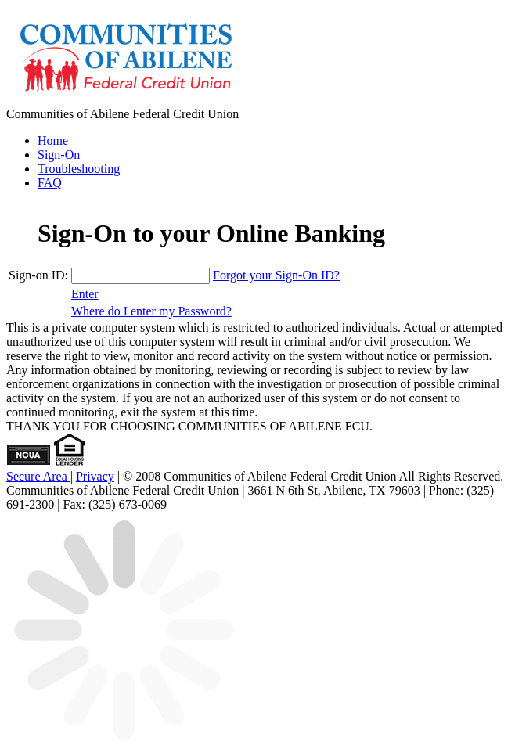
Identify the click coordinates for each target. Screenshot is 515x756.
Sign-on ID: (38, 275)
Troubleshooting (79, 168)
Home (53, 140)
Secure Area (38, 476)
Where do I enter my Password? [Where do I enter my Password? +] (151, 311)
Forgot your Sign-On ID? (276, 275)
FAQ (50, 182)
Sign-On (59, 154)
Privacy (95, 476)
